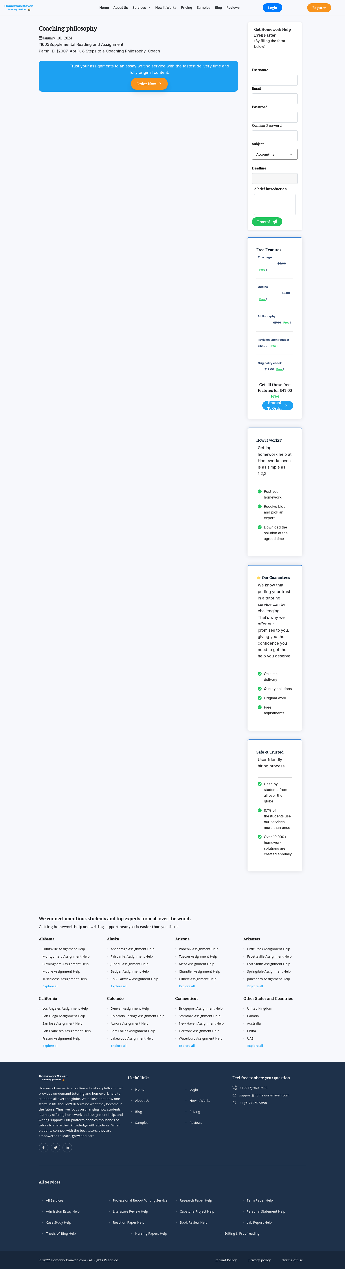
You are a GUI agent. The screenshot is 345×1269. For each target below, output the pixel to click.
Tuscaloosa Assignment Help (64, 979)
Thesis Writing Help (61, 1233)
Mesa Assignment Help (196, 964)
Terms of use (292, 1260)
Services (141, 8)
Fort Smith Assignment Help (268, 964)
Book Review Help (193, 1222)
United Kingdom (259, 1008)
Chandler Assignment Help (199, 971)
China (251, 1031)
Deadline (259, 168)
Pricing (186, 8)
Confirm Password (266, 125)
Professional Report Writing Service (140, 1200)
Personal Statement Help (266, 1211)
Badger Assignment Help (130, 971)
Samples (203, 8)
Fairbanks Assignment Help (132, 956)
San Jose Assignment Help (62, 1023)
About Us (120, 8)
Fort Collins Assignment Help (133, 1031)
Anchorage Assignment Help (132, 949)
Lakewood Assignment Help (132, 1038)
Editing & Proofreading (242, 1233)
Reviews (233, 8)
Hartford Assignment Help (199, 1031)
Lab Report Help (259, 1222)
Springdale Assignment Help (269, 971)
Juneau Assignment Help (130, 964)
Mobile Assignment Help (61, 971)
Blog (218, 8)
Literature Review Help (130, 1211)
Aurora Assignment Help (130, 1023)
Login (193, 1089)
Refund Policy (226, 1260)
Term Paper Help (260, 1200)
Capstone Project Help (197, 1211)
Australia (254, 1023)
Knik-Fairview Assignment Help (134, 979)
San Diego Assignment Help (63, 1016)
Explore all (50, 986)
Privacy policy (259, 1260)
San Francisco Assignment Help (66, 1031)
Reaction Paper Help (128, 1222)
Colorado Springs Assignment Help (137, 1016)
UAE (250, 1038)
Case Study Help (58, 1222)
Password (259, 106)
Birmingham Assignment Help (65, 964)
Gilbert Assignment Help (198, 979)
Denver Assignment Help (130, 1008)
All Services (54, 1200)
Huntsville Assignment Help (63, 949)
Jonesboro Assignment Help (268, 979)
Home (104, 8)
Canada (253, 1016)
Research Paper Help (196, 1200)
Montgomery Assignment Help (66, 956)
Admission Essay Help (63, 1211)
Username (260, 69)
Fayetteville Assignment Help (269, 956)
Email (256, 88)
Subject (258, 143)
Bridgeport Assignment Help (201, 1008)
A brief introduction (270, 188)
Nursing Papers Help (151, 1233)
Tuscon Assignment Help (198, 956)
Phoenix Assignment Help (198, 949)
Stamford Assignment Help (199, 1016)
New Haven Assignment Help (201, 1023)
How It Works (165, 8)
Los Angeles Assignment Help (65, 1008)
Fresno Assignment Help (61, 1038)
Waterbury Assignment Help (200, 1038)
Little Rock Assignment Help (268, 949)
